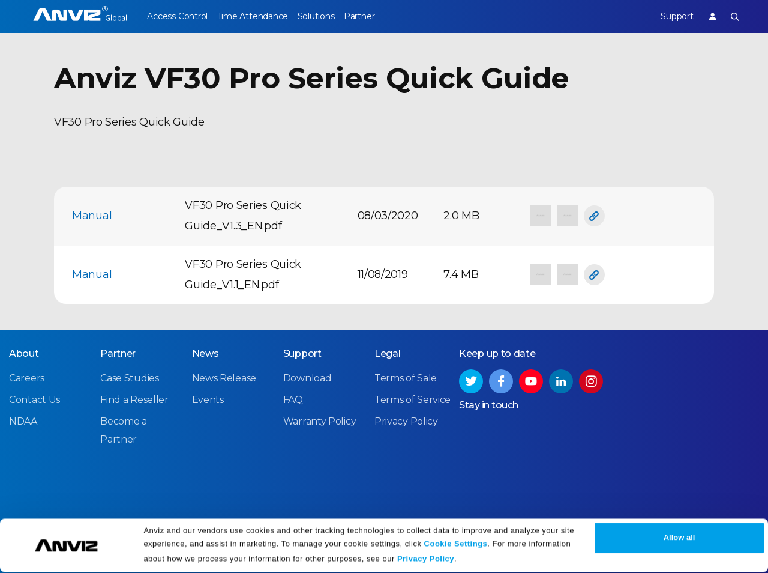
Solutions (330, 16)
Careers (26, 377)
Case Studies (129, 377)
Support (669, 16)
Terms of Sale (405, 377)
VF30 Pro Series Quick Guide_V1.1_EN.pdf (243, 274)
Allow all (679, 538)
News (205, 353)
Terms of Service (412, 399)
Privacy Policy (425, 559)
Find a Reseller (134, 399)
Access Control (177, 16)
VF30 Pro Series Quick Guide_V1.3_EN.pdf (243, 215)
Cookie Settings (456, 544)
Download (307, 377)
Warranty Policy (319, 421)
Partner (381, 16)
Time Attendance (259, 16)
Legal (387, 353)
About (24, 353)
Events (208, 399)
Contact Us (34, 399)
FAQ (293, 399)
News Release (224, 377)
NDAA (23, 421)
